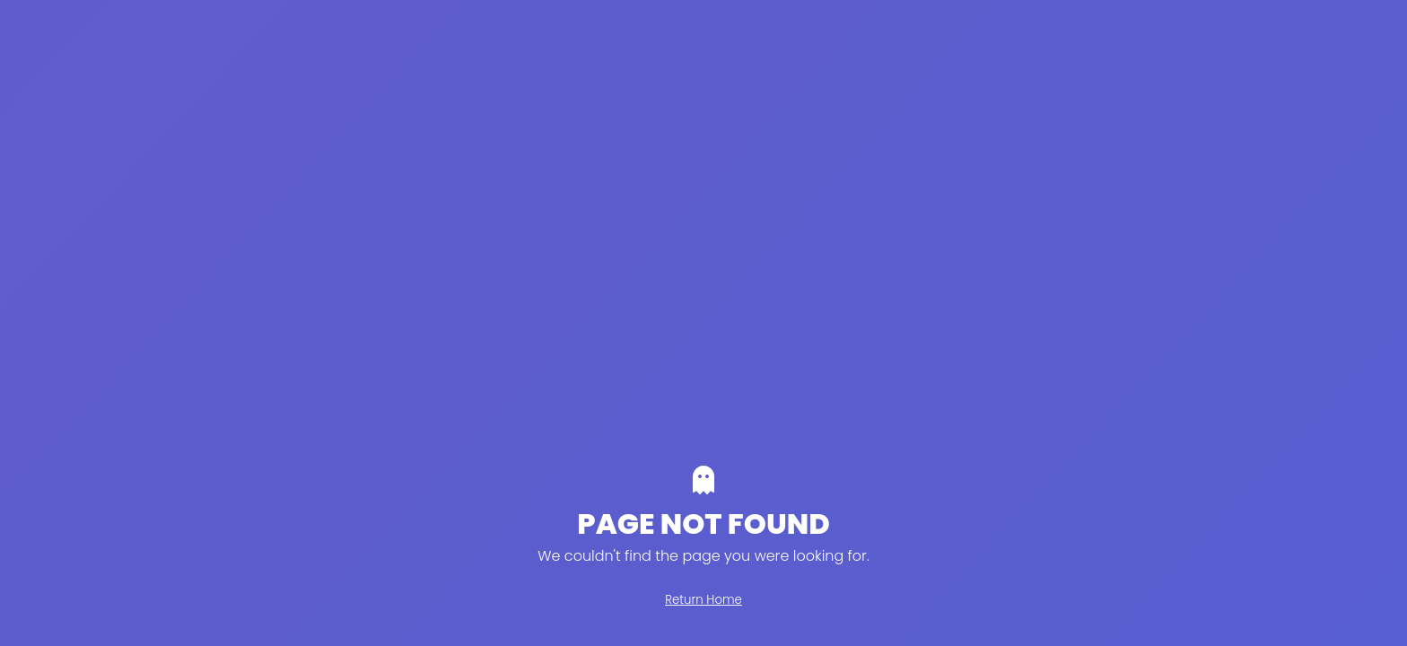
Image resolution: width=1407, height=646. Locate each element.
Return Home (703, 599)
